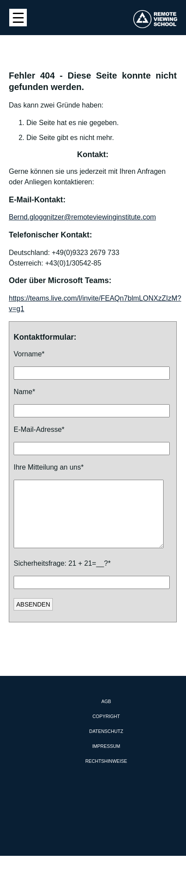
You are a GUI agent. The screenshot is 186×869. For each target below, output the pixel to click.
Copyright (106, 729)
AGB (106, 714)
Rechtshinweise (106, 774)
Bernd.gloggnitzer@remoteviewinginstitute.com (82, 217)
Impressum (106, 759)
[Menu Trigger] (18, 17)
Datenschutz (106, 744)
